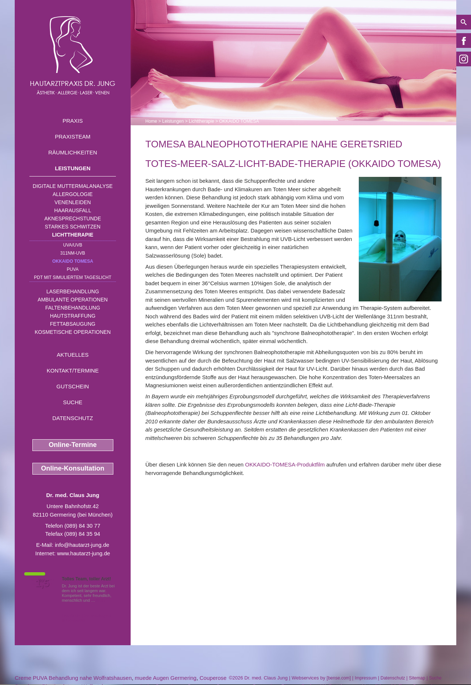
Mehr (101, 600)
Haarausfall (72, 210)
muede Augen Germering (165, 678)
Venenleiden (72, 202)
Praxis (73, 121)
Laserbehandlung (72, 291)
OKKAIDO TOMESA (72, 261)
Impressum (365, 678)
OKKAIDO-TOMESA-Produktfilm (285, 464)
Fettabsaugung (72, 324)
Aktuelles (73, 355)
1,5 (42, 583)
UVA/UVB (72, 245)
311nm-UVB (72, 253)
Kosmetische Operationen (73, 332)
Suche (72, 402)
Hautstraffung (73, 316)
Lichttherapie (72, 235)
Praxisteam (73, 136)
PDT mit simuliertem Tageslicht (72, 277)
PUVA (73, 269)
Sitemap (417, 678)
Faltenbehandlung (72, 308)
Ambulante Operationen (72, 300)
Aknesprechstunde (72, 218)
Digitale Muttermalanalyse (73, 186)
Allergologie (73, 194)
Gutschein (72, 386)
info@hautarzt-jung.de (82, 545)
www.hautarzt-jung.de (83, 553)
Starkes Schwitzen (72, 227)
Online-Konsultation (73, 468)
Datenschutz (72, 418)
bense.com (339, 678)
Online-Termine (73, 444)
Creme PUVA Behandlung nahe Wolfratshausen (73, 678)
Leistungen (73, 168)
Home (151, 121)
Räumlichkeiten (72, 152)
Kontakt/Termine (73, 370)
